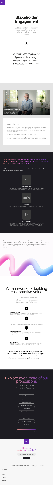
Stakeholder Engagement (26, 411)
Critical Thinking (26, 408)
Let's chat (26, 457)
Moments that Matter (26, 402)
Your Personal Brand (26, 415)
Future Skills (26, 424)
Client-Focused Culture (26, 421)
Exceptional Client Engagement (26, 395)
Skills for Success (26, 418)
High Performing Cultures (26, 399)
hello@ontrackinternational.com (19, 465)
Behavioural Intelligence (26, 405)
